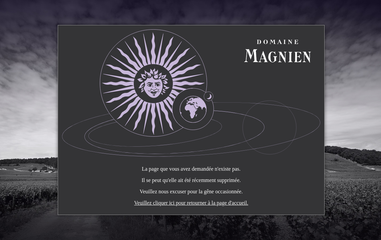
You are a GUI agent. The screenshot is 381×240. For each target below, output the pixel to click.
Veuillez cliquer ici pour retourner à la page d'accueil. (191, 203)
